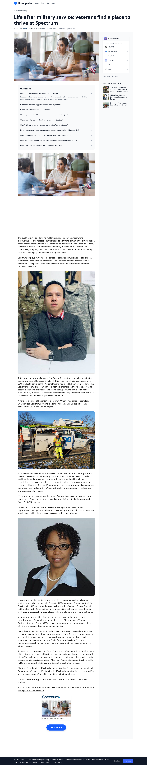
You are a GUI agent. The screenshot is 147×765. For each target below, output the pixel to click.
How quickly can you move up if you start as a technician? (56, 145)
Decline (117, 761)
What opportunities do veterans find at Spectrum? (56, 94)
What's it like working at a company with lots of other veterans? (56, 125)
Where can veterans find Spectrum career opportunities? (56, 120)
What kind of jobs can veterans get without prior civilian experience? (56, 135)
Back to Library (20, 11)
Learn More (56, 727)
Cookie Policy (57, 762)
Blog (42, 3)
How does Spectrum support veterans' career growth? (56, 105)
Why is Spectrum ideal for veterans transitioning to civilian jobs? (56, 115)
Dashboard (51, 3)
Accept (128, 761)
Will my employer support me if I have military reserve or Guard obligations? (56, 140)
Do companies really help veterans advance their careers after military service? (56, 130)
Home (36, 3)
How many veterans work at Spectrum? (56, 110)
